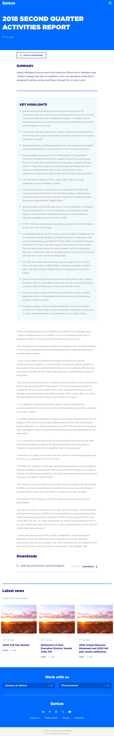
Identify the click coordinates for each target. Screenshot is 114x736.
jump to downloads (31, 55)
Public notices (51, 717)
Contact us (35, 717)
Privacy (66, 717)
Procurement (69, 683)
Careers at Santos (16, 683)
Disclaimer (79, 717)
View (3, 649)
